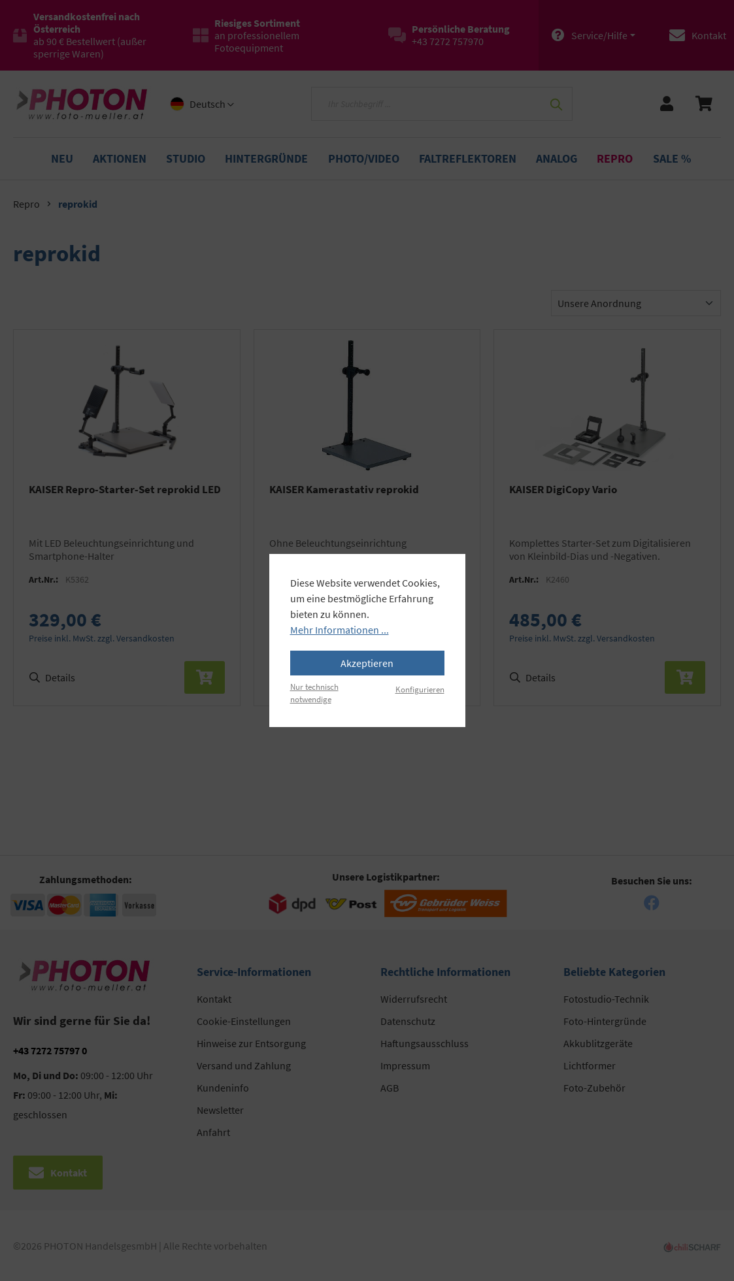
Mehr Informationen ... (339, 629)
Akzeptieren (367, 663)
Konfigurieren (419, 689)
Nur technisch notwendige (314, 692)
